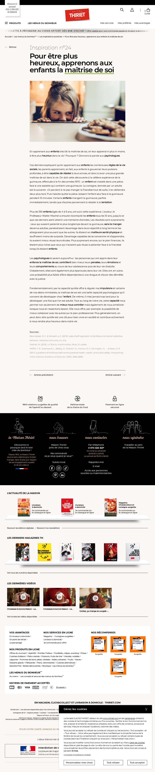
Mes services (107, 23)
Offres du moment (18, 653)
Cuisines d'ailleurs (18, 656)
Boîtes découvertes (32, 666)
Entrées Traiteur (45, 653)
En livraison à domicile (20, 636)
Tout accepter (137, 762)
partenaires (130, 718)
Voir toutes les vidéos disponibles (22, 617)
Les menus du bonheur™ (25, 36)
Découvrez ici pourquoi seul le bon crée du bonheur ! (21, 448)
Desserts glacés (17, 663)
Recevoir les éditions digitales (20, 528)
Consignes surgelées (63, 636)
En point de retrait (18, 639)
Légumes (14, 659)
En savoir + (61, 687)
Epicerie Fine (15, 666)
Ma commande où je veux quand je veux (59, 454)
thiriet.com (14, 710)
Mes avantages (142, 23)
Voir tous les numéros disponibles (22, 573)
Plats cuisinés (33, 656)
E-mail (96, 466)
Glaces (78, 659)
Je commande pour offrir (55, 643)
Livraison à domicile (53, 639)
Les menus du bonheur (42, 23)
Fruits (70, 659)
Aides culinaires (59, 659)
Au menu (14, 676)
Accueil (8, 36)
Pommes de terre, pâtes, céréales (35, 659)
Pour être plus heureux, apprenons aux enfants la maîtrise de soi (94, 36)
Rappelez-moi (96, 462)
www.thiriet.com (111, 718)
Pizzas (83, 653)
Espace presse (32, 713)
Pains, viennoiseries (46, 663)
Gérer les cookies (137, 743)
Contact (43, 713)
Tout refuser (113, 762)
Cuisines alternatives (65, 663)
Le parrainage (16, 643)
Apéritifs (32, 653)
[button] (132, 10)
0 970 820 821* (96, 448)
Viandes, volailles (71, 656)
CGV (58, 710)
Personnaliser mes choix (79, 762)
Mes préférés (124, 23)
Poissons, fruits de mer (51, 656)
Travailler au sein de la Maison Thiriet (133, 446)
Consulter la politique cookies (77, 755)
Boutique (46, 666)
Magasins (48, 636)
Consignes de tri (19, 713)
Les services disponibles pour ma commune (38, 710)
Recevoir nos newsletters (48, 528)
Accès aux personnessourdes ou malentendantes (96, 472)
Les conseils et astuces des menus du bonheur (42, 676)
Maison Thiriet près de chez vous (59, 446)
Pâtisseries (30, 663)
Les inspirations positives (51, 36)
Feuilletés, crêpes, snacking (66, 653)
